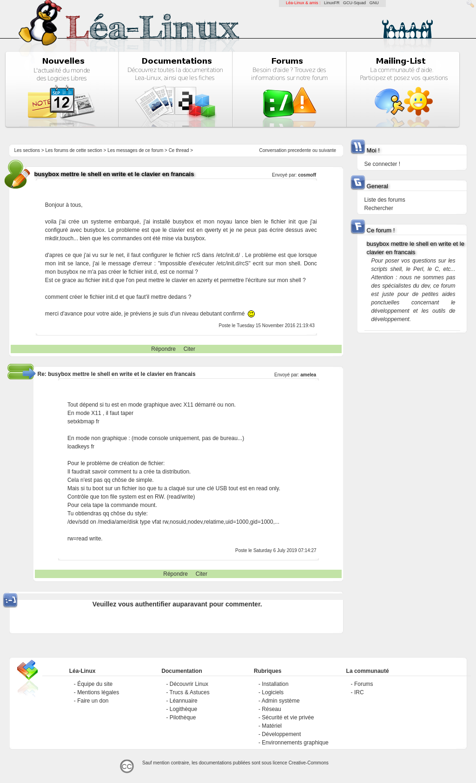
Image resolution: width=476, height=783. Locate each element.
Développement (281, 734)
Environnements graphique (295, 742)
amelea (308, 374)
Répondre (163, 349)
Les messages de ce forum (135, 150)
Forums (363, 684)
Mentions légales (98, 692)
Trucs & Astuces (190, 692)
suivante (327, 150)
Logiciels (273, 692)
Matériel (272, 726)
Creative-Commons (309, 762)
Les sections (27, 150)
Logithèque (183, 709)
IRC (359, 692)
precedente (299, 150)
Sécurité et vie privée (288, 717)
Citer (189, 349)
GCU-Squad (354, 2)
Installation (275, 684)
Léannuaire (184, 700)
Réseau (271, 709)
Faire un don (92, 700)
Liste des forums (384, 200)
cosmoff (307, 175)
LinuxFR (332, 2)
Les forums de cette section (73, 150)
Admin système (281, 700)
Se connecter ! (382, 164)
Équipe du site (94, 684)
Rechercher (378, 208)
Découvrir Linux (189, 684)
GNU (374, 2)
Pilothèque (183, 717)
